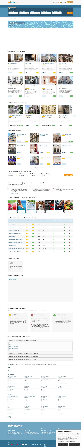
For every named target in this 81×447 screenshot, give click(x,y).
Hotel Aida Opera (20, 145)
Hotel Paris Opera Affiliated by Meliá (15, 227)
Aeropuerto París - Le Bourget (13, 384)
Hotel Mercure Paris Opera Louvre (44, 123)
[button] (70, 2)
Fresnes (59, 391)
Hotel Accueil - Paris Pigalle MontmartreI (44, 134)
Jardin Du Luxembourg (45, 367)
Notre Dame (43, 371)
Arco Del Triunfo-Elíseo (12, 364)
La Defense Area (27, 394)
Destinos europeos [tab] (27, 352)
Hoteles (9, 18)
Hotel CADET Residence (45, 145)
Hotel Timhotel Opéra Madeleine (21, 123)
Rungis (25, 401)
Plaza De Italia (44, 374)
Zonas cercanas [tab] (11, 352)
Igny (8, 394)
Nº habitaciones (44, 11)
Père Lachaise (27, 374)
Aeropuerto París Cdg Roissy (29, 384)
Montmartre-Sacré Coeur (12, 371)
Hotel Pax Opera (12, 224)
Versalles (9, 404)
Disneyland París (27, 391)
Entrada (22, 11)
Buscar (70, 12)
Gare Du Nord (27, 367)
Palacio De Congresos (62, 371)
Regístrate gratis (14, 181)
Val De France (60, 401)
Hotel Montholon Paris (66, 145)
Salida (33, 11)
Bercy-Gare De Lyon (62, 364)
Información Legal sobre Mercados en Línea (14, 442)
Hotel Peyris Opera (21, 133)
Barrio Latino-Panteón (28, 364)
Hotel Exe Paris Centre (66, 122)
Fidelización (27, 419)
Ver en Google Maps (13, 267)
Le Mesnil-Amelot (44, 394)
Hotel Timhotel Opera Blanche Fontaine (16, 236)
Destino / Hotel (11, 11)
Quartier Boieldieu (11, 401)
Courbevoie (10, 391)
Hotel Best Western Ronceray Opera (15, 230)
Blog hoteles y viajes (46, 419)
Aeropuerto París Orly (45, 384)
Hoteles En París (22, 18)
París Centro (43, 398)
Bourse (9, 367)
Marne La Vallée (10, 398)
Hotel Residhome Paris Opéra (14, 218)
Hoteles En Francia (14, 18)
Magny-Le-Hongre (61, 394)
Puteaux (59, 398)
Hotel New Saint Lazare (13, 336)
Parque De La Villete (11, 374)
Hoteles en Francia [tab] (19, 352)
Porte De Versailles (61, 374)
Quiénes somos (11, 419)
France (42, 391)
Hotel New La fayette (66, 133)
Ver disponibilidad (68, 163)
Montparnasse (27, 371)
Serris (42, 401)
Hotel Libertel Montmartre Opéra (15, 221)
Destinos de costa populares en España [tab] (39, 352)
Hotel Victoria (11, 215)
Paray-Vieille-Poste (27, 398)
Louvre (59, 367)
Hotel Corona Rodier (12, 212)
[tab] (40, 328)
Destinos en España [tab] (52, 352)
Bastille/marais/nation (62, 384)
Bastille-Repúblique (44, 364)
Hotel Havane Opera (12, 233)
